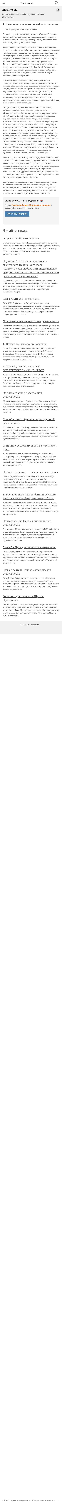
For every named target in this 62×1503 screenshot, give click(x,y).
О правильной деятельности (21, 238)
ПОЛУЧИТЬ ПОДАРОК (17, 214)
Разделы (35, 625)
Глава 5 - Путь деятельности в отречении (29, 547)
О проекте (25, 625)
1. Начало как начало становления (25, 343)
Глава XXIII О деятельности (21, 298)
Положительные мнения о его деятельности (31, 321)
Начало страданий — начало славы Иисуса (30, 471)
